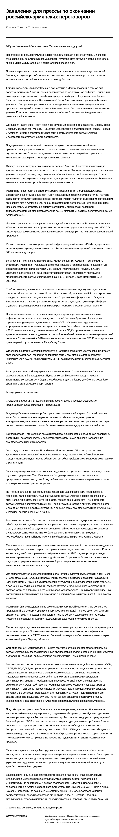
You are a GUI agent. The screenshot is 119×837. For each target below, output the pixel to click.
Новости (70, 816)
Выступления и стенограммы (87, 816)
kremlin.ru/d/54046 (71, 822)
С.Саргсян (12, 400)
